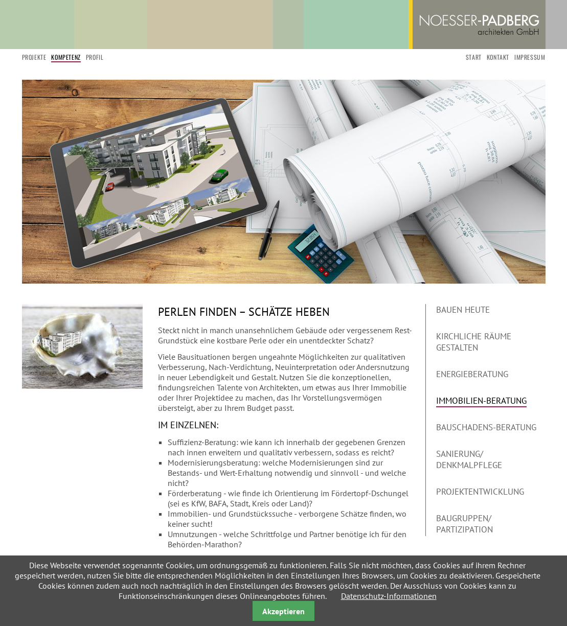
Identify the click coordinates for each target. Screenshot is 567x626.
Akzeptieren (283, 611)
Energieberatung (472, 374)
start (474, 57)
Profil (95, 57)
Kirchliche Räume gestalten (473, 342)
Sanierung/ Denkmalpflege (469, 459)
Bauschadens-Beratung (486, 427)
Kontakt (498, 57)
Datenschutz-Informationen (389, 596)
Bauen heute (463, 309)
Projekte (34, 57)
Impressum (529, 57)
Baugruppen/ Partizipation (464, 524)
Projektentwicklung (480, 491)
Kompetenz (65, 57)
